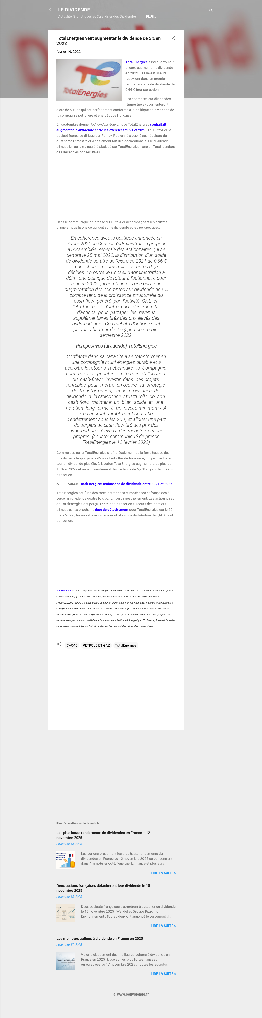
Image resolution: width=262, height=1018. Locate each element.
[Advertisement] (200, 104)
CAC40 (72, 658)
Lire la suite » (163, 886)
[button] (173, 52)
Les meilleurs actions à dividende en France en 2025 (99, 951)
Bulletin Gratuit (125, 29)
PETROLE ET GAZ (96, 658)
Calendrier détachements (82, 29)
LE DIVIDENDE (74, 10)
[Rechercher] (211, 11)
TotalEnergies (126, 658)
